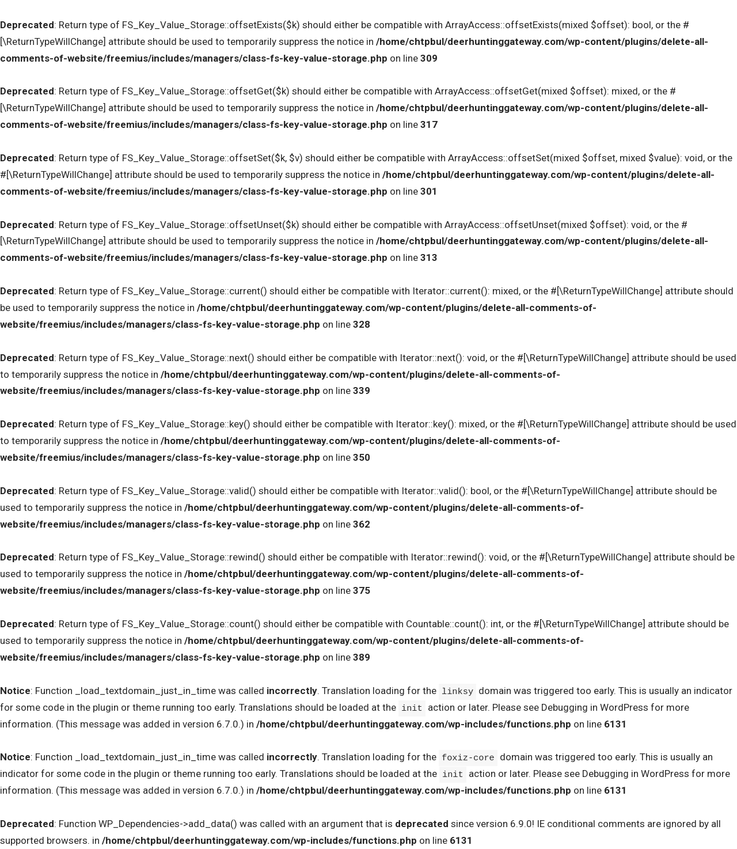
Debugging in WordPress (594, 707)
